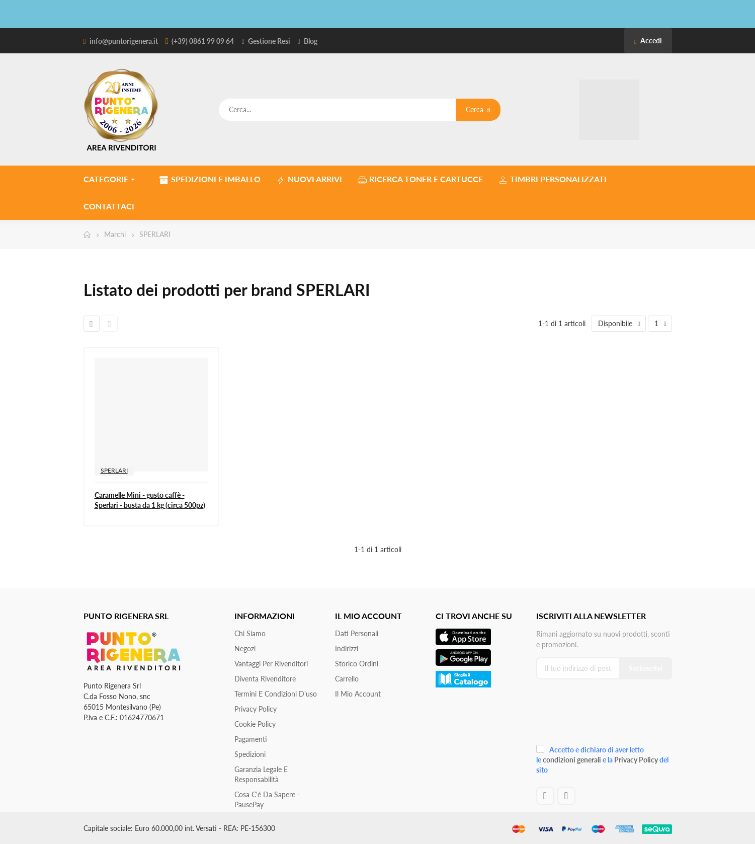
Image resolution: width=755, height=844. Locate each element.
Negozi (245, 648)
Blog (310, 41)
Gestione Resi (269, 41)
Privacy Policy (255, 709)
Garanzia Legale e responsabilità (261, 774)
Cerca (478, 109)
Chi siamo (250, 633)
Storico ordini (356, 663)
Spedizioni (250, 754)
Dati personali (356, 633)
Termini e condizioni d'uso (275, 693)
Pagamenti (250, 739)
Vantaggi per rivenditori (271, 663)
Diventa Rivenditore (265, 678)
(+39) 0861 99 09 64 (203, 41)
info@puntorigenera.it (124, 41)
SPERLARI (114, 470)
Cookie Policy (255, 724)
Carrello (347, 678)
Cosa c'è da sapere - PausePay (267, 799)
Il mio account (358, 693)
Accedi (647, 40)
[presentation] (603, 715)
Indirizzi (346, 648)
